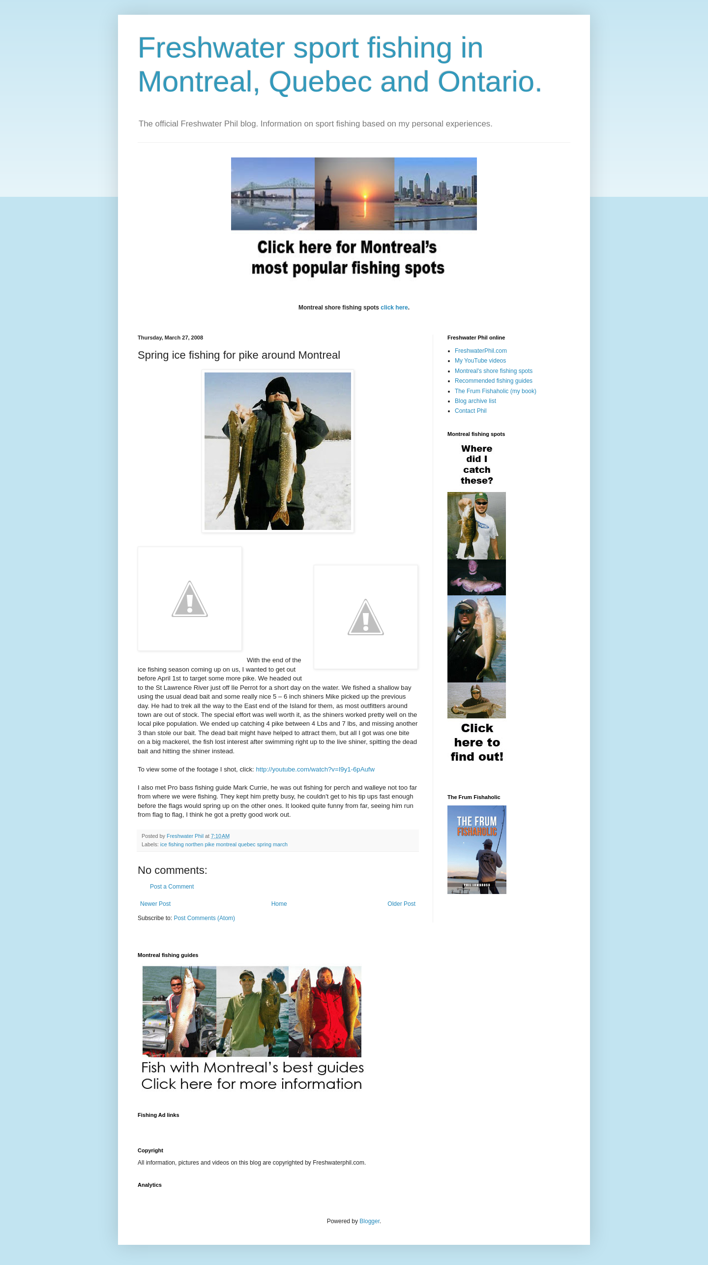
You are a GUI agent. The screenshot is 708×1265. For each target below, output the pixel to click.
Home (279, 903)
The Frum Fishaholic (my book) (495, 391)
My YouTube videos (480, 360)
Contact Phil (471, 410)
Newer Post (155, 903)
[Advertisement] (317, 1127)
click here (394, 307)
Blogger (369, 1221)
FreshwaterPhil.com (481, 350)
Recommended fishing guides (493, 380)
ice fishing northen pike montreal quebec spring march (224, 844)
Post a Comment (172, 886)
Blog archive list (475, 401)
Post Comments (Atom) (204, 918)
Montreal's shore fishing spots (493, 371)
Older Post (401, 903)
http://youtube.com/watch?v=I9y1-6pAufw (315, 769)
